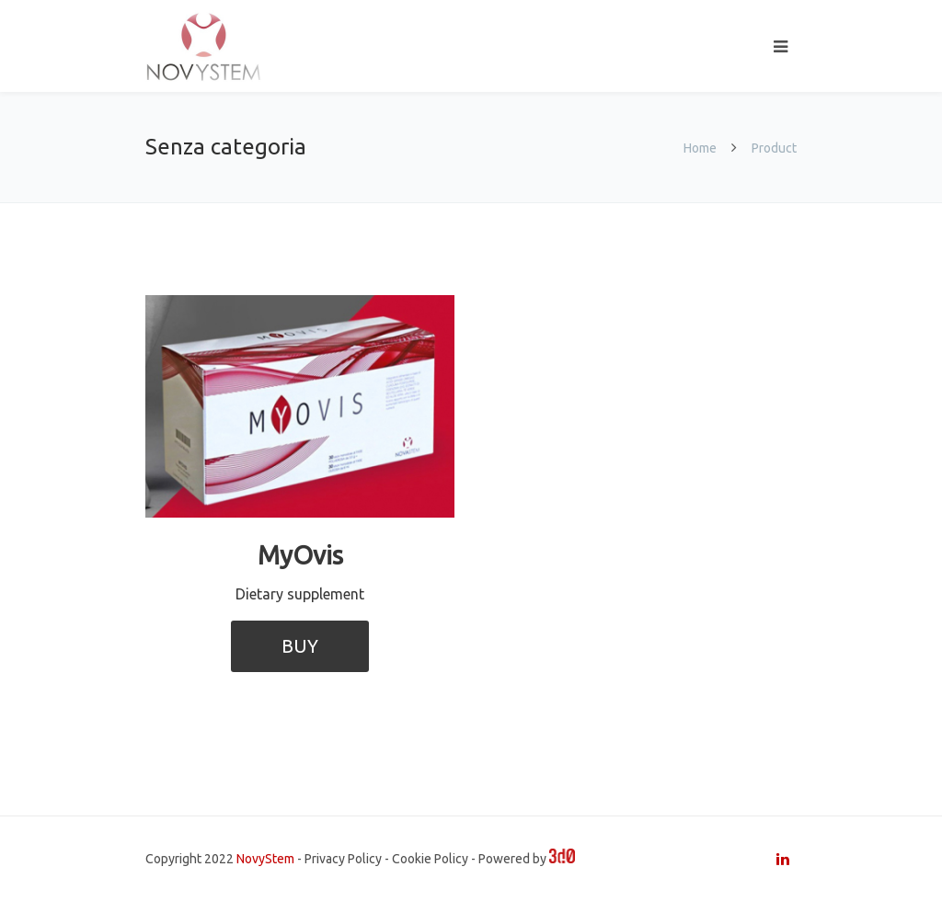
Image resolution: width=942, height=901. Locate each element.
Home (700, 148)
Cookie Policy (430, 858)
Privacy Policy (343, 858)
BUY (299, 645)
